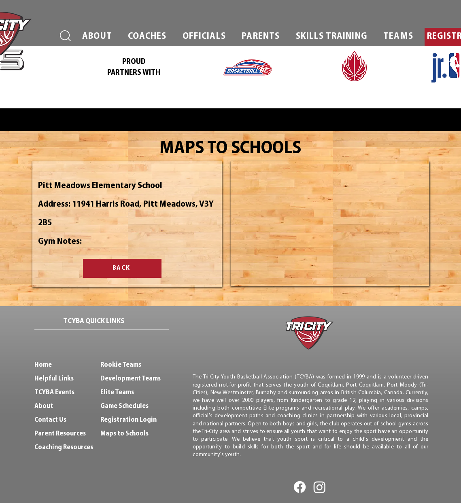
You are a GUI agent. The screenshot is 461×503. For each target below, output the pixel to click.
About (43, 406)
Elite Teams (117, 392)
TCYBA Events (54, 392)
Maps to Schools (124, 433)
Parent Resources (60, 433)
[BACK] (122, 268)
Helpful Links (54, 378)
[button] (97, 37)
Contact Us (50, 419)
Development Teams (130, 378)
